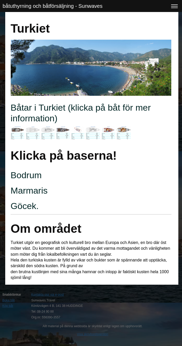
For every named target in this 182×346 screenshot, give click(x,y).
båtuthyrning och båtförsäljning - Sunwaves (52, 6)
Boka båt (8, 300)
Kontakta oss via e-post (47, 294)
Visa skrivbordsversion (92, 334)
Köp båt (7, 306)
